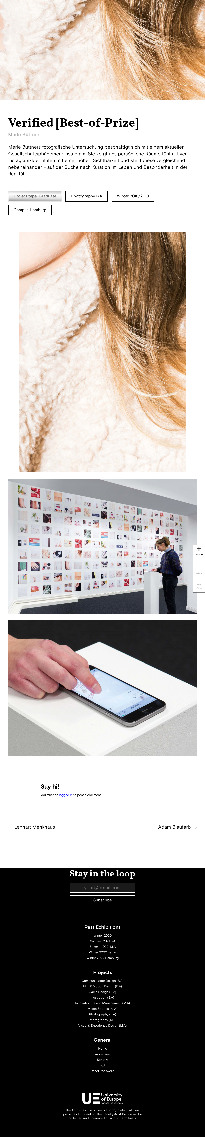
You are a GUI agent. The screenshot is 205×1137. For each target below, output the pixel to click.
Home (199, 551)
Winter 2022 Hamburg (103, 958)
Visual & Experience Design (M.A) (102, 1026)
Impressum (102, 1054)
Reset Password (102, 1071)
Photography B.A (86, 196)
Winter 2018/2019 (133, 196)
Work (199, 570)
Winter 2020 (103, 936)
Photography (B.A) (102, 1014)
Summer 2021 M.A (103, 947)
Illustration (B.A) (102, 998)
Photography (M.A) (103, 1020)
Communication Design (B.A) (103, 981)
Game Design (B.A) (102, 992)
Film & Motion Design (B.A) (102, 986)
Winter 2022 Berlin (102, 952)
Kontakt (102, 1060)
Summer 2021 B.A (102, 941)
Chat (199, 585)
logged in (66, 795)
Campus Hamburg (30, 209)
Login (102, 1065)
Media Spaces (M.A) (102, 1009)
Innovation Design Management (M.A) (102, 1003)
